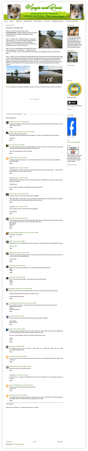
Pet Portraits (46, 21)
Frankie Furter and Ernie (15, 131)
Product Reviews (38, 21)
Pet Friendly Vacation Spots (72, 21)
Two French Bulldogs (14, 385)
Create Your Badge (70, 136)
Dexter (11, 329)
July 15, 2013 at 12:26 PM (22, 167)
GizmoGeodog (13, 193)
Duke (10, 316)
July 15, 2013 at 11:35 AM (28, 131)
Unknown (11, 157)
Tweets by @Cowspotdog (73, 142)
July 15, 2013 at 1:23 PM (22, 177)
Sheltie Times (12, 121)
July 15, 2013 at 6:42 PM (18, 316)
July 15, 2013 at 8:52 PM (18, 346)
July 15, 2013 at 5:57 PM (19, 265)
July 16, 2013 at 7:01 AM (22, 375)
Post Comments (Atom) (18, 444)
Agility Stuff (18, 21)
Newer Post (9, 441)
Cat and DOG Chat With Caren (16, 303)
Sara (10, 144)
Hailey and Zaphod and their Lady (17, 232)
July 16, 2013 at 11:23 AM (26, 385)
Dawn (10, 346)
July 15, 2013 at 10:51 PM (21, 356)
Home (6, 21)
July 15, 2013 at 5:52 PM (23, 252)
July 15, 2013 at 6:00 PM (19, 277)
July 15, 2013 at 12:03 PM (21, 157)
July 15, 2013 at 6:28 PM (30, 303)
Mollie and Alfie (13, 246)
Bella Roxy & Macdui (14, 288)
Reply (10, 127)
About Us (12, 21)
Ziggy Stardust (13, 252)
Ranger (8, 86)
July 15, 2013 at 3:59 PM (19, 241)
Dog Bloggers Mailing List (57, 21)
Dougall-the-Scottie (14, 366)
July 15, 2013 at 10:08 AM (23, 121)
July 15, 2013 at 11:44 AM (18, 144)
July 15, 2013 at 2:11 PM (21, 218)
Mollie (10, 241)
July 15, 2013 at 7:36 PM (19, 329)
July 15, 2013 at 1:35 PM (22, 206)
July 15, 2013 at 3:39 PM (32, 232)
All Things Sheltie (28, 21)
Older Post (59, 441)
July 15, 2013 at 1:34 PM (23, 193)
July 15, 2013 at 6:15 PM (26, 288)
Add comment (9, 404)
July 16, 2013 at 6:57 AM (25, 366)
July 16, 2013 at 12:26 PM (21, 395)
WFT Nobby (12, 218)
